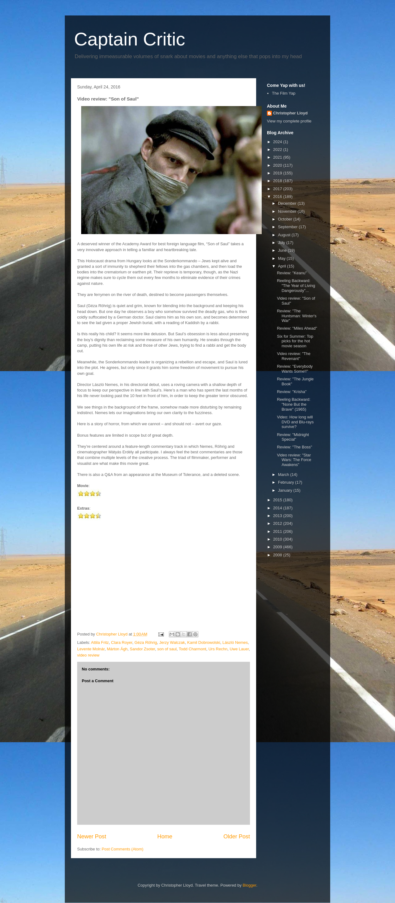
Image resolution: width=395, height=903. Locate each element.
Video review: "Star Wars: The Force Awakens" (294, 460)
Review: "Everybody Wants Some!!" (295, 369)
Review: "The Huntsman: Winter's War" (296, 316)
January (285, 490)
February (286, 482)
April (282, 266)
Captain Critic (129, 39)
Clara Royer (121, 642)
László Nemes (235, 642)
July (282, 242)
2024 (278, 141)
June (283, 250)
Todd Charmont (192, 649)
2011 (278, 531)
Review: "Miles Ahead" (297, 328)
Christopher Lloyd (290, 113)
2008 (278, 555)
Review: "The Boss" (294, 447)
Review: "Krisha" (291, 391)
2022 (278, 149)
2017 (278, 188)
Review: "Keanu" (292, 273)
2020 (278, 165)
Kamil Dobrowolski (203, 642)
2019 (278, 173)
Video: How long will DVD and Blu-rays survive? (295, 422)
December (288, 203)
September (288, 227)
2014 (278, 508)
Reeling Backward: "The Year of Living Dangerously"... (296, 285)
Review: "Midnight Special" (293, 437)
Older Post (236, 836)
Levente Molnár (91, 649)
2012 (278, 523)
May (282, 258)
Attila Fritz (100, 642)
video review (88, 655)
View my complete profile (289, 121)
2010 (278, 539)
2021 (278, 157)
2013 (278, 515)
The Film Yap (283, 93)
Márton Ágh (117, 649)
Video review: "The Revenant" (293, 356)
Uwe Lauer (239, 649)
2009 (278, 547)
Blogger (249, 885)
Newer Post (91, 836)
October (285, 219)
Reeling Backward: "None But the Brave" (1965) (293, 404)
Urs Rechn (217, 649)
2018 (278, 180)
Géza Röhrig (146, 642)
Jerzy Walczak (172, 642)
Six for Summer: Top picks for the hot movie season (295, 341)
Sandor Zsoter (142, 649)
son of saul (167, 649)
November (288, 211)
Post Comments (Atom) (122, 849)
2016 (278, 196)
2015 (278, 500)
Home (165, 836)
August (285, 235)
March (284, 474)
